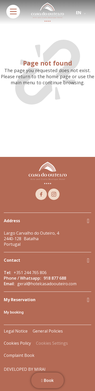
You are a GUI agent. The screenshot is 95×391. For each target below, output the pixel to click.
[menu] (13, 11)
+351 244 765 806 (30, 272)
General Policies (48, 331)
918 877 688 (55, 278)
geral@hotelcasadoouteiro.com (47, 283)
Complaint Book (19, 355)
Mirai (40, 369)
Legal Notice (16, 331)
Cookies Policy (17, 343)
